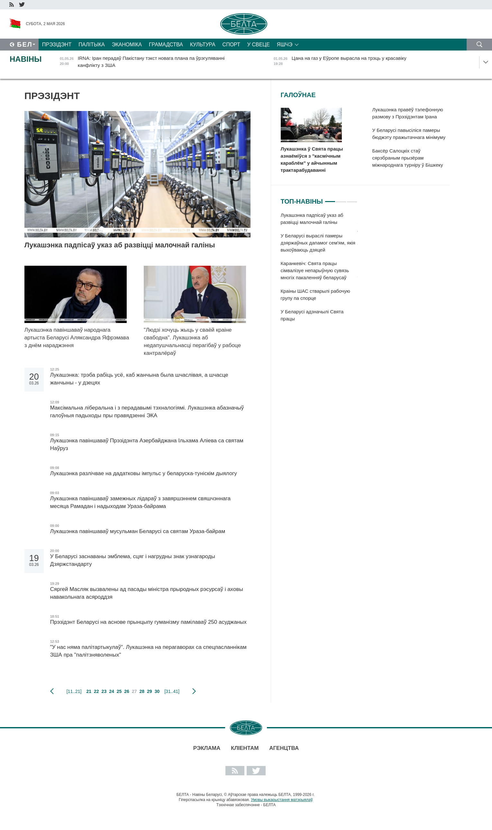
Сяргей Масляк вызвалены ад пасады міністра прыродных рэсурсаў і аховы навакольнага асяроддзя (146, 593)
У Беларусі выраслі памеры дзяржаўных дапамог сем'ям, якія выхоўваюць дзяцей (318, 243)
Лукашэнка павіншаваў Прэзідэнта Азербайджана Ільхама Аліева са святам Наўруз (146, 444)
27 (134, 691)
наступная (194, 691)
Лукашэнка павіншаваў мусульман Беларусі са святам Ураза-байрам (137, 531)
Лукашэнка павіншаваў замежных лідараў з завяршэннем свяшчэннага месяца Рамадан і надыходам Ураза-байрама (140, 502)
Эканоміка (127, 44)
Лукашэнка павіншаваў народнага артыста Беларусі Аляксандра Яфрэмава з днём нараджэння (76, 337)
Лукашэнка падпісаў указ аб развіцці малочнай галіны (119, 245)
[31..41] (171, 691)
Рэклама (206, 748)
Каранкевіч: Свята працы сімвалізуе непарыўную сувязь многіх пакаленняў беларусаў (315, 270)
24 (111, 691)
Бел (24, 44)
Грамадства (166, 44)
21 (88, 691)
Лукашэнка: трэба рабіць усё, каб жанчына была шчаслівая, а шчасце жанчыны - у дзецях (139, 379)
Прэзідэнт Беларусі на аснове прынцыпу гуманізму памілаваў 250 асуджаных (149, 622)
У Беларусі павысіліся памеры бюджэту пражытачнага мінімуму (409, 133)
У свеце (258, 44)
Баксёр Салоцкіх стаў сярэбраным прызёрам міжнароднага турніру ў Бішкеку (407, 158)
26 (126, 691)
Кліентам (245, 748)
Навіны (26, 59)
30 (157, 691)
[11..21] (74, 691)
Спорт (231, 44)
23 (104, 691)
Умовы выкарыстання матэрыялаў (281, 800)
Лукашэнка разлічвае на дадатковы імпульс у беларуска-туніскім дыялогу (143, 473)
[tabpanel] (319, 270)
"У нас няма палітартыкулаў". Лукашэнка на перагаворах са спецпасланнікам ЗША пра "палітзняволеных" (148, 651)
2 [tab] (341, 199)
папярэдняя (52, 691)
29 (149, 691)
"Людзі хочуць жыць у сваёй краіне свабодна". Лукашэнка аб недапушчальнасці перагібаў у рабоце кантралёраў (192, 341)
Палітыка (91, 44)
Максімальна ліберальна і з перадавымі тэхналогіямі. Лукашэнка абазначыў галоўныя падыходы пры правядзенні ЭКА (147, 412)
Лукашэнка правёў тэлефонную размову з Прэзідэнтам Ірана (407, 113)
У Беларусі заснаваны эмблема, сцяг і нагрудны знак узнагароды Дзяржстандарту (132, 560)
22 (96, 691)
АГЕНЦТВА (284, 748)
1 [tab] (330, 199)
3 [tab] (352, 199)
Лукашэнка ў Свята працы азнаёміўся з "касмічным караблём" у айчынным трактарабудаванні (312, 159)
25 (119, 691)
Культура (202, 44)
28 (141, 691)
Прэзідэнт (56, 44)
